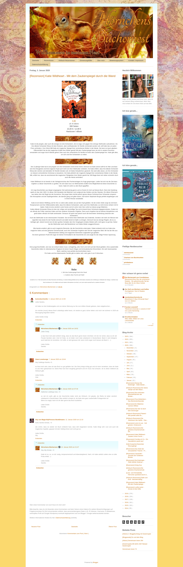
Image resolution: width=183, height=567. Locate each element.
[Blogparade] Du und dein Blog (132, 537)
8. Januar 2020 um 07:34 (69, 389)
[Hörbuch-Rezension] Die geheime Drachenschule (135, 469)
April (128, 371)
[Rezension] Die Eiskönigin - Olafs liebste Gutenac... (135, 461)
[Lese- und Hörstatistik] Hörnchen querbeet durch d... (137, 474)
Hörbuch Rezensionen (67, 60)
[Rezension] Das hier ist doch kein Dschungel (136, 409)
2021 (127, 342)
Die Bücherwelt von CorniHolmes (137, 277)
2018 (127, 496)
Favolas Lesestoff (131, 307)
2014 (127, 508)
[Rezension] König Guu (134, 465)
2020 (127, 345)
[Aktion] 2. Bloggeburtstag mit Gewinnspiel (136, 534)
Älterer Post (113, 526)
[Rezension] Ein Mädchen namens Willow (134, 405)
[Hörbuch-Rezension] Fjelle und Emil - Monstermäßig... (136, 478)
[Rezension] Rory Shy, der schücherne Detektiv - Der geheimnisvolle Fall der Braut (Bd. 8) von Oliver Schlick (137, 281)
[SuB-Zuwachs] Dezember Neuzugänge (135, 445)
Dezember (130, 348)
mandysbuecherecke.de (133, 297)
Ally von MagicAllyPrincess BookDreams (50, 419)
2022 (127, 339)
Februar (129, 377)
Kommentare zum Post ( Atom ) (78, 533)
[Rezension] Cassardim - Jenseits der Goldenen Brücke (134, 455)
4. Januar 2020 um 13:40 (57, 299)
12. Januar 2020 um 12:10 (74, 419)
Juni (128, 365)
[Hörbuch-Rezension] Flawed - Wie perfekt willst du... (136, 414)
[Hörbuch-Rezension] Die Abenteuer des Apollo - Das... (137, 419)
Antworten (38, 320)
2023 (127, 336)
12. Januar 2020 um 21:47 (70, 447)
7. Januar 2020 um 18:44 (57, 359)
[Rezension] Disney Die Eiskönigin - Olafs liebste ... (136, 384)
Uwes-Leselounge (41, 359)
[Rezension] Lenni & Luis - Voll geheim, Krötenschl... (136, 424)
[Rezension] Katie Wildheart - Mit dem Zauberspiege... (136, 483)
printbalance (128, 262)
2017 (127, 499)
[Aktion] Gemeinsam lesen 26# (132, 540)
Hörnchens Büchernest (49, 328)
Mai (128, 368)
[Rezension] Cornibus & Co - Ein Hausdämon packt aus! (137, 440)
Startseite (35, 60)
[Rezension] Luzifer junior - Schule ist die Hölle (135, 488)
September (130, 357)
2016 (127, 502)
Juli (128, 363)
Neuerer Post (35, 526)
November (130, 351)
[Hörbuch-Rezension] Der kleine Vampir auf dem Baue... (137, 389)
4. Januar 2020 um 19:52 (69, 328)
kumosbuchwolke (41, 299)
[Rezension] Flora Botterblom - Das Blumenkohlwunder (136, 400)
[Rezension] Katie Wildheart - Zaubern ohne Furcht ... (136, 435)
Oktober (129, 354)
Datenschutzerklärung (40, 64)
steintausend (128, 253)
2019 (127, 493)
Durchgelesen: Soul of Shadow (135, 291)
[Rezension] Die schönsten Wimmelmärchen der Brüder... (135, 394)
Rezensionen (49, 60)
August (129, 359)
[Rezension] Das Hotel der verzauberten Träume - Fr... (136, 450)
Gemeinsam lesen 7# (129, 549)
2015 (127, 505)
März (128, 374)
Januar (129, 380)
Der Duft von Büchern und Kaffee (137, 289)
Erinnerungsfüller (86, 60)
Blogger (95, 562)
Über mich (101, 60)
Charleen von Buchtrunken (133, 257)
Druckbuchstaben (131, 317)
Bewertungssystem (116, 60)
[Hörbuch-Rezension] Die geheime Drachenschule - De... (135, 429)
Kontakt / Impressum (135, 60)
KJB (74, 121)
